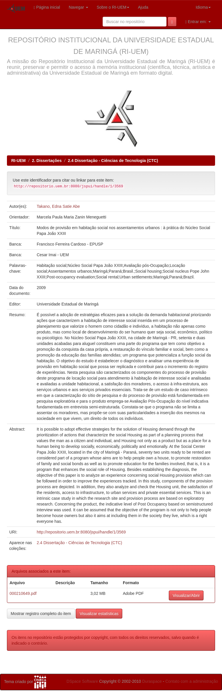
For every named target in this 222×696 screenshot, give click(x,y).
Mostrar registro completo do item (41, 613)
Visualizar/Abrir (186, 595)
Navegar (78, 7)
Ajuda (143, 7)
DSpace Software (82, 681)
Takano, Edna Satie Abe (58, 206)
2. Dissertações (47, 160)
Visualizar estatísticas (98, 613)
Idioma (203, 7)
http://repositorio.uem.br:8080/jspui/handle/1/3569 (81, 532)
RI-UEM (18, 160)
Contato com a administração (191, 681)
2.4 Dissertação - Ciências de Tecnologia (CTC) (113, 160)
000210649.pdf (23, 593)
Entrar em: (198, 21)
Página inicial (47, 7)
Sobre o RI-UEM (113, 7)
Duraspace (152, 681)
